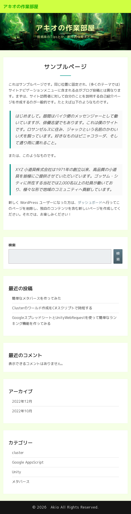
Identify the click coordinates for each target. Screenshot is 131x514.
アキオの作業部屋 (20, 6)
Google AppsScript (28, 462)
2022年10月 (22, 411)
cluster (18, 452)
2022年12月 (22, 401)
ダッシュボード (90, 202)
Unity (16, 472)
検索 (12, 245)
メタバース (21, 481)
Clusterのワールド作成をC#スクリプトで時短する (52, 308)
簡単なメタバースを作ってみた (36, 298)
